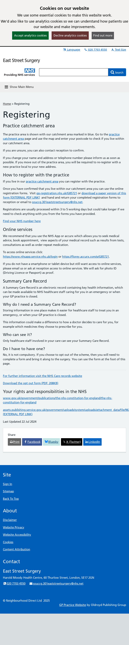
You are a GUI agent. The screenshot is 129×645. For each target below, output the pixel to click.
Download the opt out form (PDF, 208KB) (30, 383)
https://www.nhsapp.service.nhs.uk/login (30, 256)
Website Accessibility (17, 534)
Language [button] (71, 49)
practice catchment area (42, 181)
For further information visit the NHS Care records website (42, 376)
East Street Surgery (21, 60)
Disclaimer (10, 520)
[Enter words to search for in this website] (73, 72)
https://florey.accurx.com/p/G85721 (85, 256)
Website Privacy (13, 527)
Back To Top (11, 499)
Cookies (8, 542)
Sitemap (8, 491)
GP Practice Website (72, 605)
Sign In (7, 484)
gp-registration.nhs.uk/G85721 (56, 193)
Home (7, 104)
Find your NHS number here (22, 221)
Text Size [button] (118, 49)
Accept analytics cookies (30, 35)
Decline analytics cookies (70, 35)
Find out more (102, 35)
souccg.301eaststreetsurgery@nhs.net (57, 202)
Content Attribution (16, 549)
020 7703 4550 (95, 49)
